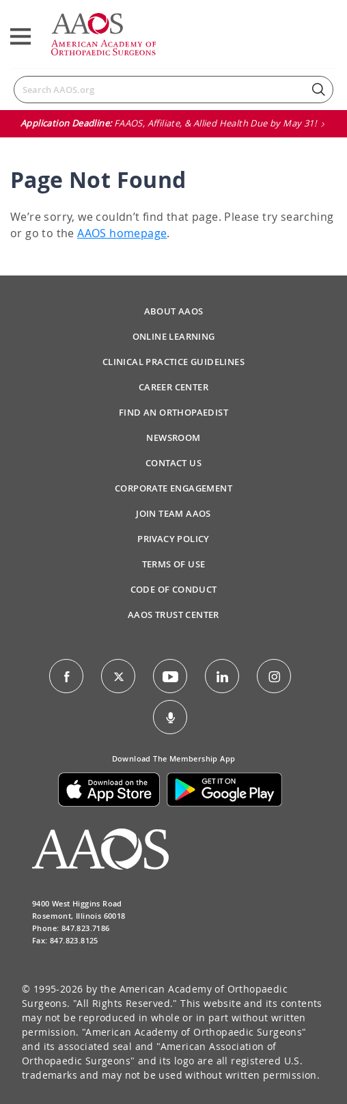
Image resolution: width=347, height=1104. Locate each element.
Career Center (173, 387)
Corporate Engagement (173, 488)
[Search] (173, 89)
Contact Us (173, 463)
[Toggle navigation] (20, 36)
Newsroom (173, 437)
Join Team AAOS (173, 513)
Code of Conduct (173, 589)
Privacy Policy (173, 539)
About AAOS (174, 311)
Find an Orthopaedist (173, 412)
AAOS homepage (122, 233)
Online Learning (174, 336)
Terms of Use (174, 564)
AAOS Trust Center (173, 614)
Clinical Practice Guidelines (173, 361)
